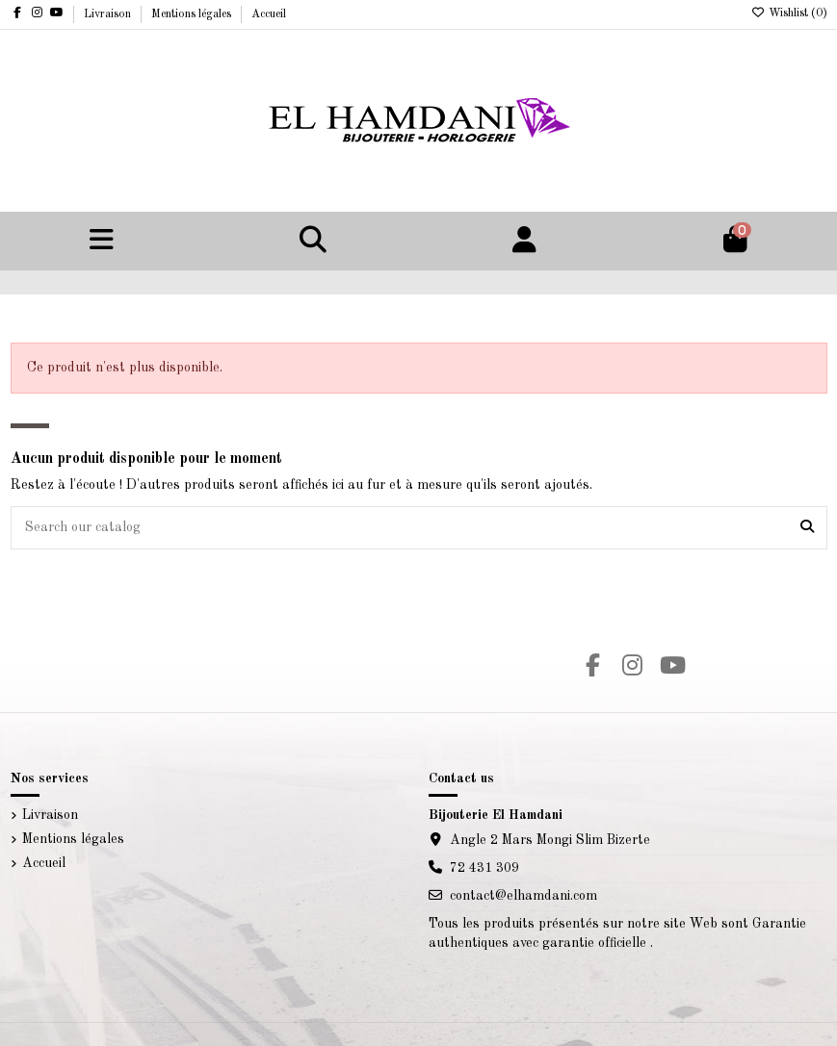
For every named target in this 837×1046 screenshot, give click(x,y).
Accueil (268, 14)
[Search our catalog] (807, 527)
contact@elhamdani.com (523, 896)
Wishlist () (789, 13)
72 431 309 (484, 868)
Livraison (109, 14)
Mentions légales (192, 14)
